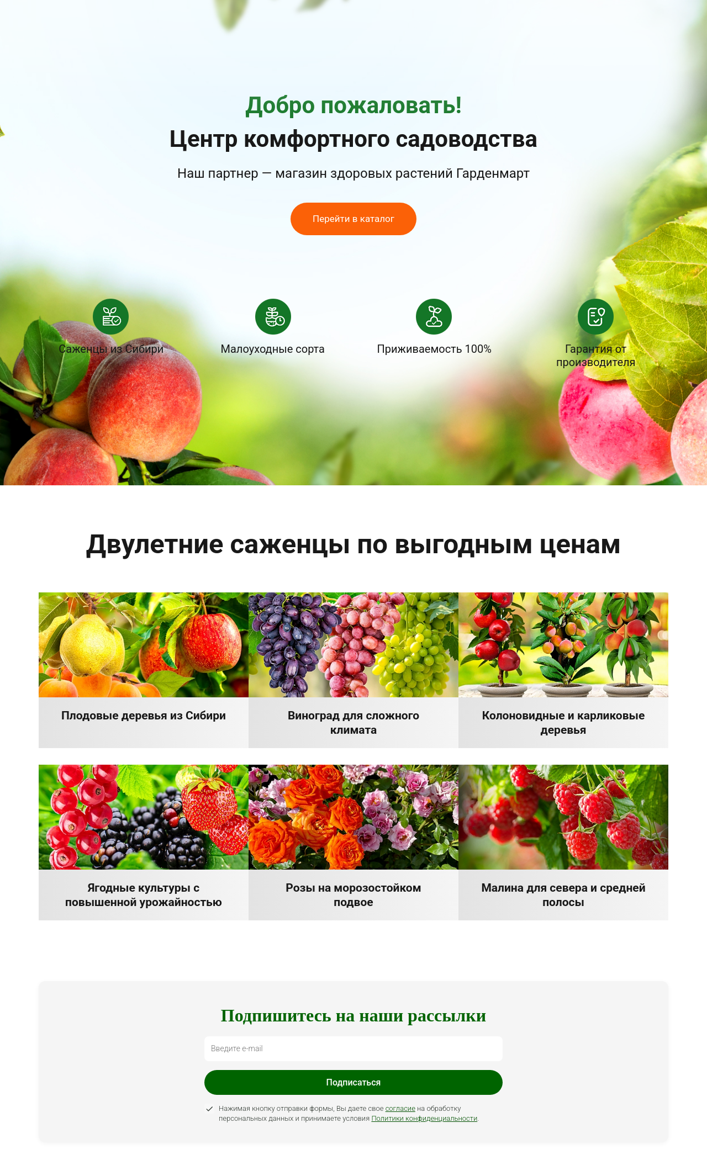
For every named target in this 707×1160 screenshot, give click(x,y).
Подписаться (353, 1082)
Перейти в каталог (353, 218)
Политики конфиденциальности (424, 1118)
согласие (400, 1108)
